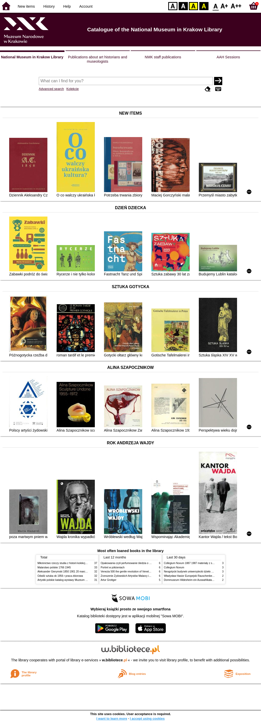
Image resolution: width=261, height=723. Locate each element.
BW (183, 6)
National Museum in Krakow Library (32, 57)
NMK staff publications (163, 57)
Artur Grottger (108, 580)
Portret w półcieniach (113, 567)
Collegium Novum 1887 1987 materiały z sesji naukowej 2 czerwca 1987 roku (208, 563)
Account (86, 6)
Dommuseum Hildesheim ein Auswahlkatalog (189, 580)
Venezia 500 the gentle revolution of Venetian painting (131, 571)
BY (203, 6)
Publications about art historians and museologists (97, 59)
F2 (236, 6)
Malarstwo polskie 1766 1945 (54, 567)
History (49, 6)
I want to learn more (111, 718)
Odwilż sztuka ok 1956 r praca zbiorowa (60, 575)
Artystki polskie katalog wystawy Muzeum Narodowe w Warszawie (75, 580)
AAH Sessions (228, 57)
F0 (215, 6)
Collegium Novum (174, 567)
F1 (224, 6)
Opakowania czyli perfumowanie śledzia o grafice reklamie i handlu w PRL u (144, 563)
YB (193, 6)
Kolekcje (72, 89)
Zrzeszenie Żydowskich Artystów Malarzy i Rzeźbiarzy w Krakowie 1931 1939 (145, 575)
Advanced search (51, 89)
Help (67, 6)
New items (26, 6)
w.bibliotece (114, 660)
